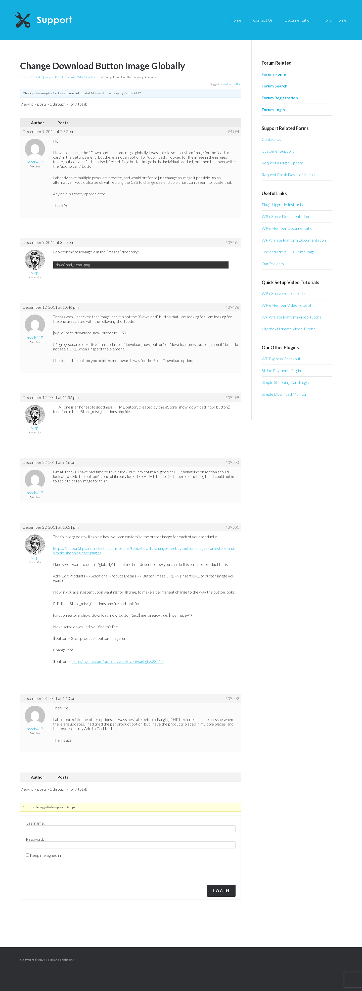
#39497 (232, 242)
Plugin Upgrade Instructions (285, 204)
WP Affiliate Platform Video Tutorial (292, 316)
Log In (221, 890)
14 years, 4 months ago (105, 93)
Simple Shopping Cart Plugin (285, 382)
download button (230, 84)
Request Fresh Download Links (288, 174)
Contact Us (271, 139)
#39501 (232, 527)
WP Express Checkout (281, 358)
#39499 (232, 397)
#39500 (232, 462)
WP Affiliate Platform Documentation (294, 240)
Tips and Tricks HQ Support (55, 20)
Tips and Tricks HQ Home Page (288, 251)
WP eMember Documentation (288, 228)
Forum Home (274, 74)
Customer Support (278, 151)
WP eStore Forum (88, 77)
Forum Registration (280, 97)
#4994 (233, 131)
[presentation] (60, 870)
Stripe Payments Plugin (281, 370)
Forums (70, 77)
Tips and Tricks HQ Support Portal (41, 77)
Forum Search (274, 85)
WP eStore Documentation (285, 216)
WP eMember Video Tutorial (286, 305)
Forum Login (273, 109)
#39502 (232, 698)
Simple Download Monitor (284, 394)
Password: (35, 839)
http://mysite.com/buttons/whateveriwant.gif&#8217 (117, 661)
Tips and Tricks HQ (60, 960)
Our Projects (273, 263)
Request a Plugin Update (282, 162)
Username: (35, 823)
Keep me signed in (45, 855)
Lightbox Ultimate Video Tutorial (289, 328)
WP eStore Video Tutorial (283, 293)
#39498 (232, 307)
